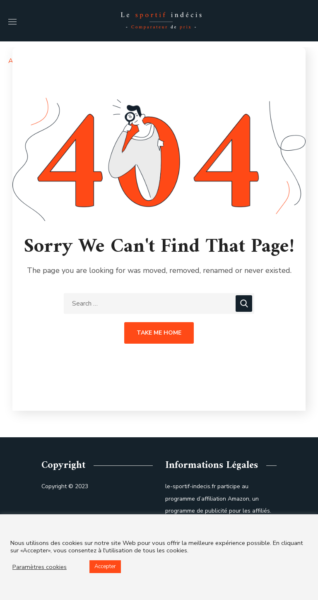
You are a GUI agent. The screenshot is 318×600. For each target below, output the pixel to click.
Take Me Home (159, 333)
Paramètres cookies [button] (39, 567)
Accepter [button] (105, 566)
